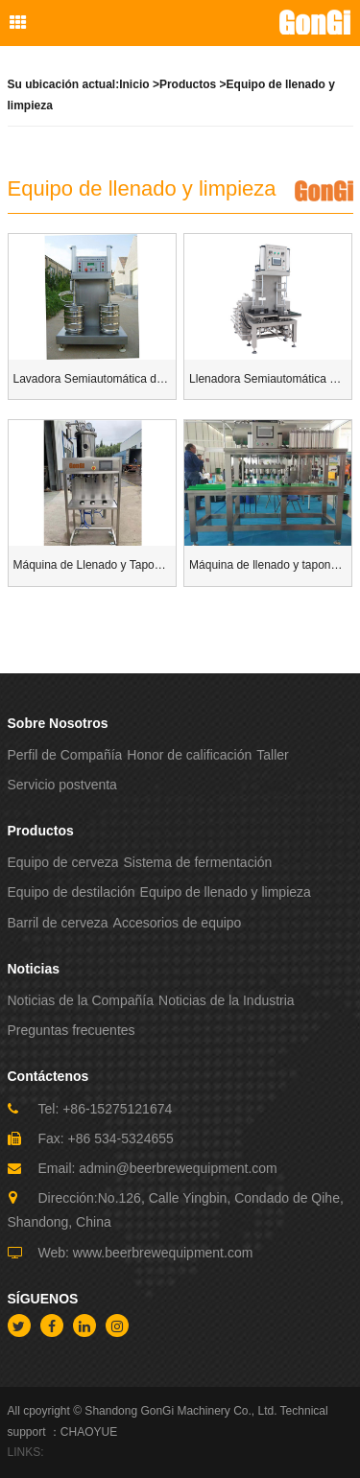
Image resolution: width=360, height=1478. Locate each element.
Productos (187, 84)
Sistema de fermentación (197, 862)
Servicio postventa (62, 784)
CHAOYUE (88, 1432)
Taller (272, 754)
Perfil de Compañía (65, 754)
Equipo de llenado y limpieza (225, 892)
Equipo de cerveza (63, 862)
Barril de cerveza (58, 922)
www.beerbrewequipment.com (163, 1252)
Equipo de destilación (71, 892)
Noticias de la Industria (226, 1000)
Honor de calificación (189, 754)
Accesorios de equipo (177, 922)
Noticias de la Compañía (81, 1000)
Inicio (134, 84)
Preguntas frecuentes (71, 1030)
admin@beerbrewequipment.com (177, 1168)
